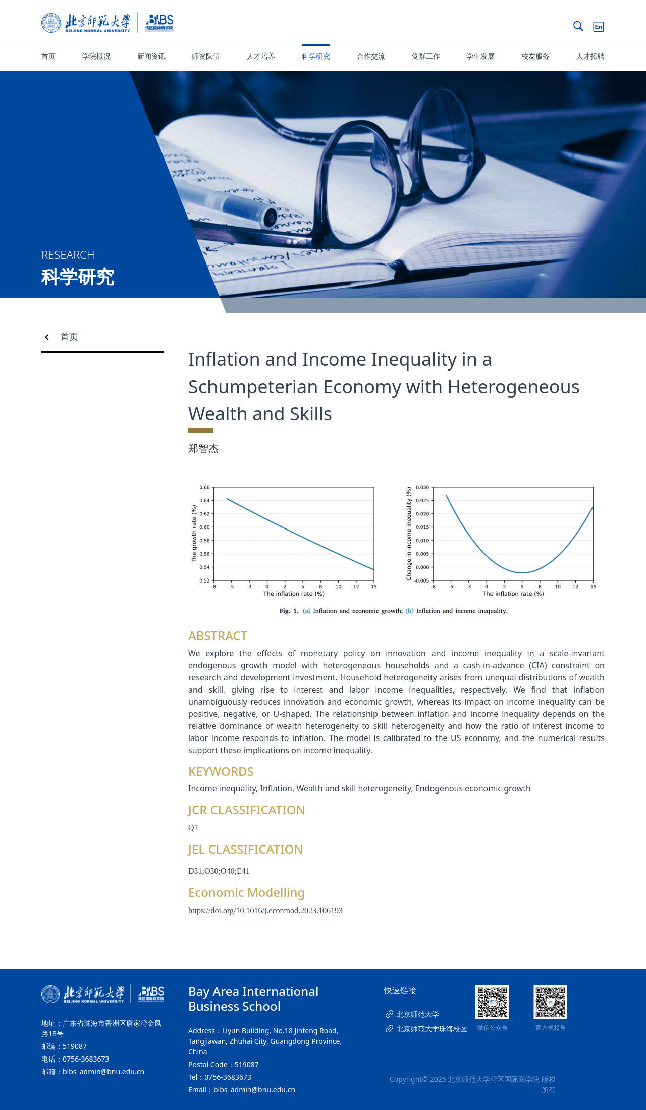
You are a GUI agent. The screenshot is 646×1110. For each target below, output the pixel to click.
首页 (48, 56)
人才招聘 (590, 56)
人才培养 (261, 56)
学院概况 (96, 56)
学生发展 (480, 56)
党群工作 (426, 56)
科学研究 (316, 56)
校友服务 (535, 56)
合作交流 (371, 56)
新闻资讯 (151, 56)
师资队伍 (206, 56)
